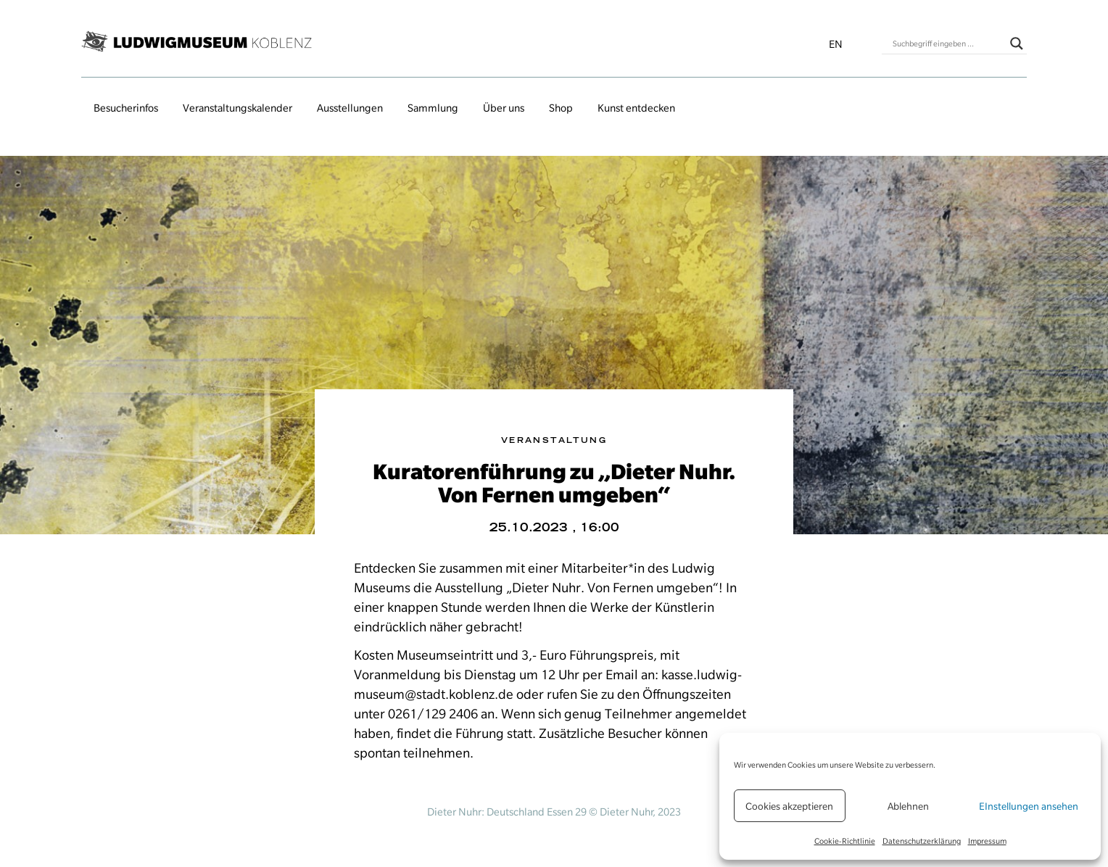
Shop (561, 108)
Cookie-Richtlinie (844, 841)
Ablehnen (908, 806)
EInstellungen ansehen (1028, 806)
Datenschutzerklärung (921, 841)
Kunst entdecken (636, 108)
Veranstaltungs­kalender (237, 108)
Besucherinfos (126, 108)
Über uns (503, 108)
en (836, 44)
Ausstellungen (350, 108)
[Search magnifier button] (1016, 43)
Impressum (987, 841)
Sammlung (433, 108)
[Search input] (948, 43)
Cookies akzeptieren (789, 806)
